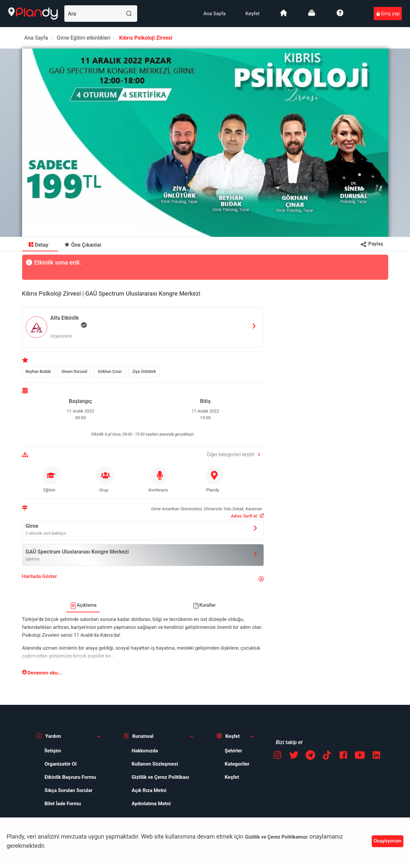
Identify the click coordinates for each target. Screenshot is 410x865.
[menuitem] (214, 14)
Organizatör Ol (61, 764)
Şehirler (233, 751)
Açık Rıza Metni (149, 790)
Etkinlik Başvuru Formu (70, 777)
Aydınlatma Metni (151, 804)
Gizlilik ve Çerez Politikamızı (276, 837)
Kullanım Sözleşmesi (155, 764)
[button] (143, 579)
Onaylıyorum (387, 841)
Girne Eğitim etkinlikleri (83, 38)
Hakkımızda (145, 751)
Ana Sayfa (215, 14)
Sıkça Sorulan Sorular (69, 790)
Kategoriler (237, 764)
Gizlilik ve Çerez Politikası (160, 777)
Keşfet (252, 14)
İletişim (53, 751)
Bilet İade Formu (63, 804)
